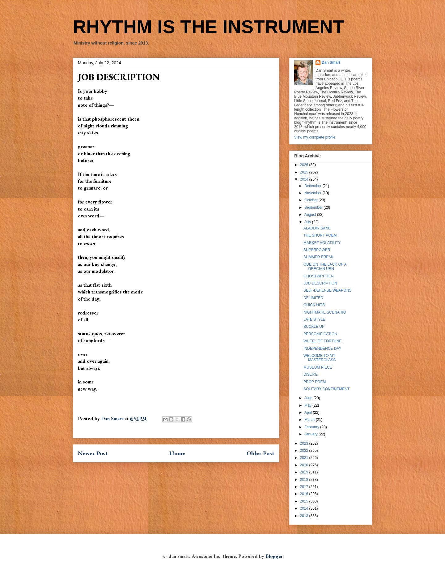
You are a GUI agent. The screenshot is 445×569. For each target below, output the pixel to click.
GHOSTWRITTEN (318, 276)
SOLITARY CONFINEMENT (326, 389)
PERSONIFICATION (320, 334)
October (311, 200)
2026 (304, 165)
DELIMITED (313, 298)
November (313, 193)
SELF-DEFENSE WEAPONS (327, 290)
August (310, 214)
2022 (304, 450)
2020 (304, 465)
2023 (304, 443)
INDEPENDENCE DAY (322, 348)
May (308, 405)
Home (177, 453)
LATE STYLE (314, 319)
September (314, 207)
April (308, 412)
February (312, 427)
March (310, 419)
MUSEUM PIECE (317, 367)
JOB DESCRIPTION (320, 283)
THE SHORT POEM (320, 235)
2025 (304, 172)
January (311, 434)
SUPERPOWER (316, 250)
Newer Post (93, 453)
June (308, 398)
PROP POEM (314, 382)
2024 (304, 179)
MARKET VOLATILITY (322, 243)
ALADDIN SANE (317, 228)
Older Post (260, 453)
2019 (304, 472)
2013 (304, 516)
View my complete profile (314, 137)
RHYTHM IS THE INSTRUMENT (208, 26)
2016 (304, 494)
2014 (304, 508)
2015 (304, 501)
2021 (304, 458)
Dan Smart (331, 62)
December (313, 186)
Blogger (273, 556)
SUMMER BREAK (318, 257)
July (308, 222)
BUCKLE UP (313, 326)
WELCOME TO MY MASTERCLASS (319, 357)
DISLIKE (310, 374)
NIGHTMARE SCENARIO (324, 312)
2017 (304, 487)
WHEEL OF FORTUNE (322, 341)
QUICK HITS (314, 305)
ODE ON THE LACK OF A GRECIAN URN (324, 266)
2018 (304, 479)
